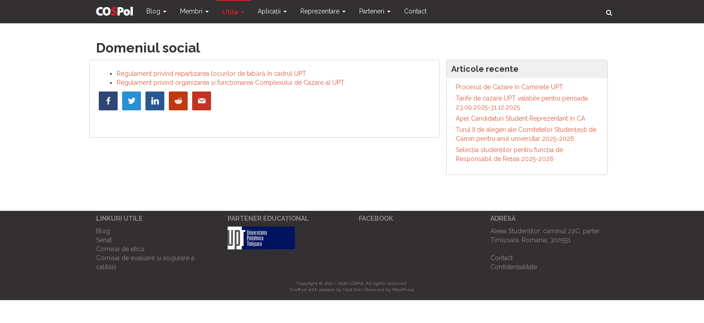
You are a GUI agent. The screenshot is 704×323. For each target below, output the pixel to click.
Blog (156, 11)
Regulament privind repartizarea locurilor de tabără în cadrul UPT (211, 73)
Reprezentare (323, 11)
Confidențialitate (513, 267)
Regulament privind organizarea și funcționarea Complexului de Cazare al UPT (230, 82)
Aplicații (272, 11)
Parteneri (375, 11)
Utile (233, 12)
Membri (194, 11)
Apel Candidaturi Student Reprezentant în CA (520, 118)
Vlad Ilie (352, 289)
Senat (104, 240)
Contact (415, 11)
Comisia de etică (120, 249)
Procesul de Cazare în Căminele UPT (509, 87)
